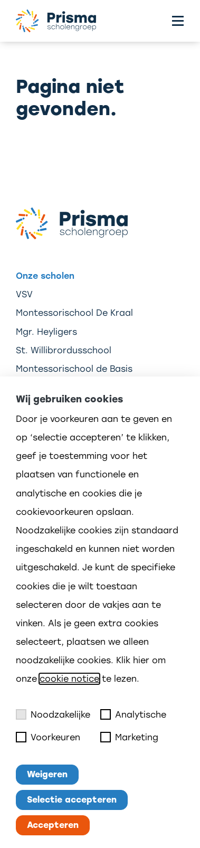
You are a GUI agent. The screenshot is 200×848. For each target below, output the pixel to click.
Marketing (129, 737)
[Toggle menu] (178, 20)
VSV (24, 294)
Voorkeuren (48, 737)
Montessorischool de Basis (74, 369)
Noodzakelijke (53, 714)
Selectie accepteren (72, 800)
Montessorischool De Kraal (74, 313)
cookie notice (69, 679)
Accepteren (53, 825)
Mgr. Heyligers (46, 332)
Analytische (133, 714)
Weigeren (47, 774)
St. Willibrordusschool (63, 350)
